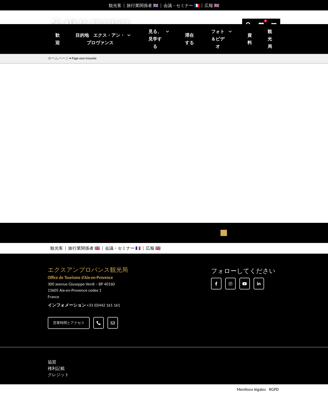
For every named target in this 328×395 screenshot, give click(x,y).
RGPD (274, 389)
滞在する (189, 39)
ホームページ (58, 58)
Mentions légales (251, 389)
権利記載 (56, 368)
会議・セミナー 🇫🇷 (181, 5)
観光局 (270, 39)
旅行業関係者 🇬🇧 (142, 5)
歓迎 (57, 39)
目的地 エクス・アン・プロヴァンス (103, 39)
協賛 (52, 362)
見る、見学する (159, 39)
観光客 (115, 5)
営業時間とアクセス (68, 323)
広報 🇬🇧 (212, 5)
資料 (249, 39)
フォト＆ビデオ (221, 39)
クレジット (58, 374)
